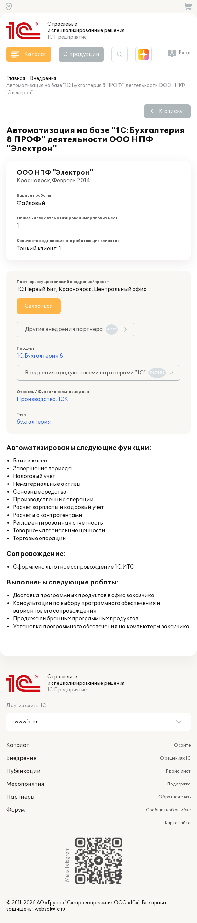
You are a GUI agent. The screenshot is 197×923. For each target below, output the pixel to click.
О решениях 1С (175, 758)
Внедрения (43, 78)
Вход (185, 53)
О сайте (182, 745)
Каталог (17, 745)
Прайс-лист (178, 771)
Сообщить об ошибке (168, 810)
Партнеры (20, 797)
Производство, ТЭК (42, 399)
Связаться (39, 306)
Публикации (23, 771)
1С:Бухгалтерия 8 (40, 356)
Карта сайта (178, 823)
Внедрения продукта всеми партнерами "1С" (95, 373)
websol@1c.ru (50, 909)
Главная (15, 78)
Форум (15, 810)
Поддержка (179, 784)
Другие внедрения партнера (71, 329)
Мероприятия (25, 784)
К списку (171, 111)
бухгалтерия (34, 422)
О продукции (81, 54)
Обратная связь (174, 797)
